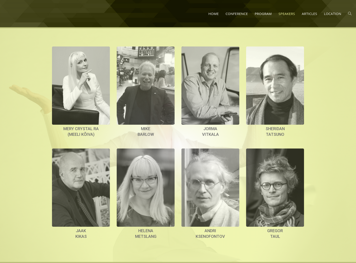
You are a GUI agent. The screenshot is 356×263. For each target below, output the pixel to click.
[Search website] (350, 13)
